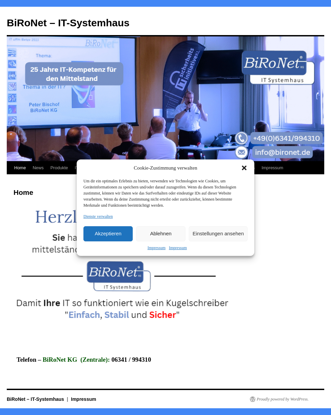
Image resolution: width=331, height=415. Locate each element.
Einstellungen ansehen (218, 233)
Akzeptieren (108, 233)
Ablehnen (160, 233)
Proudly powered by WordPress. (283, 399)
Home (20, 167)
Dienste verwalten (98, 216)
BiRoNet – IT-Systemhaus (68, 22)
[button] (244, 168)
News (38, 167)
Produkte (59, 167)
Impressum (157, 247)
